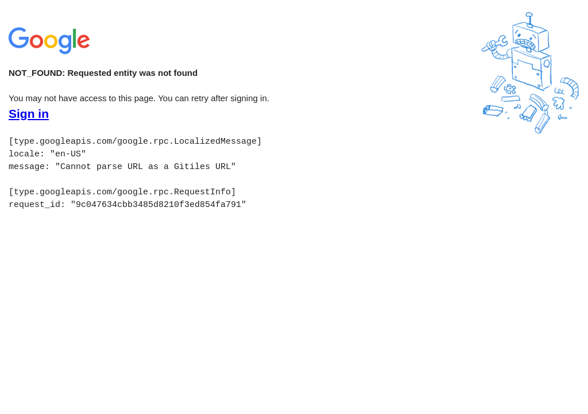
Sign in (29, 114)
